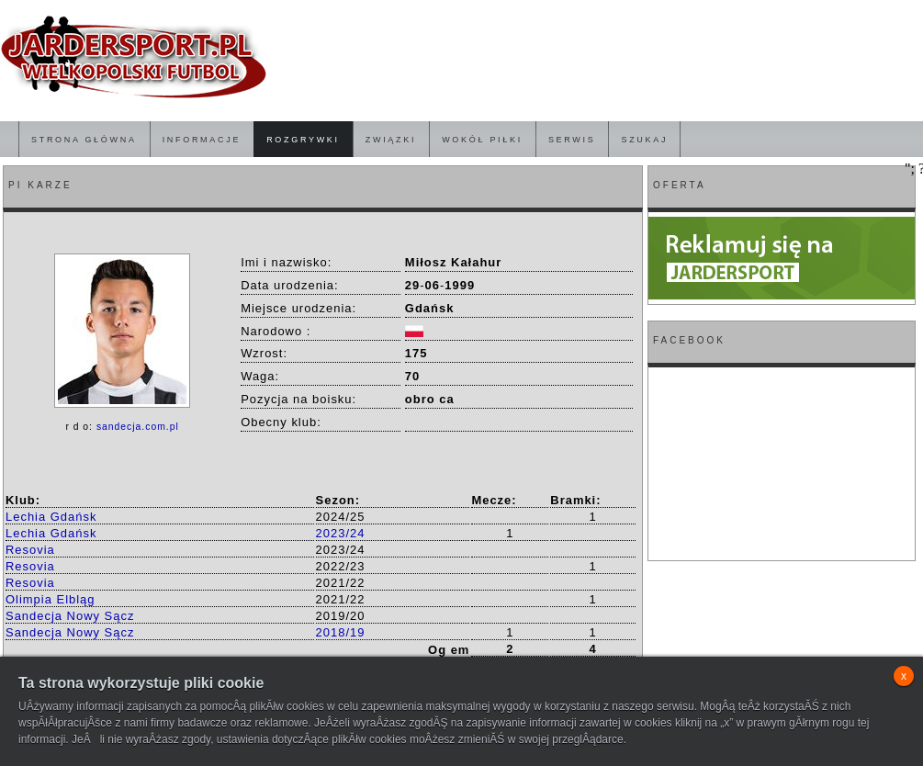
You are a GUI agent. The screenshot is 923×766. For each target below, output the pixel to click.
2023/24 (341, 533)
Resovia (30, 550)
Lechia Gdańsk (51, 517)
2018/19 (341, 632)
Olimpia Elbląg (51, 599)
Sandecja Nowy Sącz (70, 616)
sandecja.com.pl (137, 427)
